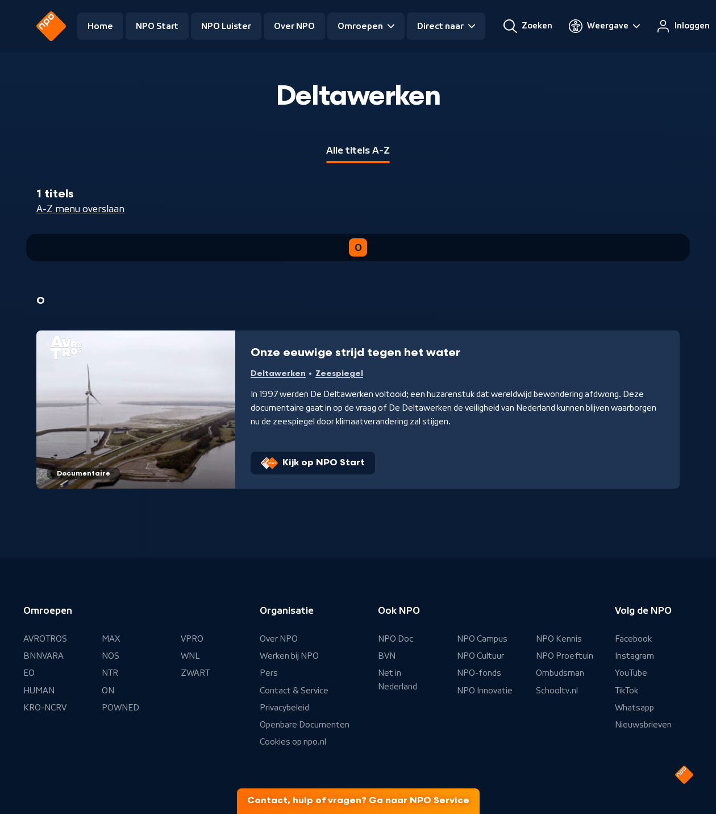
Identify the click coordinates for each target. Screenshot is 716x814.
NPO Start (157, 26)
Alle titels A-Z (358, 150)
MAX (111, 638)
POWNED (120, 707)
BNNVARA (43, 655)
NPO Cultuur (480, 655)
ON (108, 690)
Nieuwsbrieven (643, 724)
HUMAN (39, 690)
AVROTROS (45, 638)
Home (100, 26)
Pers (269, 672)
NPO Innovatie (485, 690)
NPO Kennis (559, 638)
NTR (110, 672)
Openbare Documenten (304, 724)
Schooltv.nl (557, 690)
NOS (110, 655)
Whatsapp (634, 707)
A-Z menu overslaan (80, 209)
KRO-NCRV (44, 707)
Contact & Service (294, 690)
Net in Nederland (397, 679)
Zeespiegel (339, 373)
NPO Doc (395, 638)
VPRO (192, 638)
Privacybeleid (284, 707)
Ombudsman (560, 672)
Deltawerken (278, 373)
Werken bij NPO (289, 655)
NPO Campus (482, 638)
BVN (387, 655)
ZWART (195, 672)
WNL (190, 655)
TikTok (626, 690)
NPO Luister (226, 26)
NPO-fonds (479, 672)
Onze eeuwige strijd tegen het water (355, 353)
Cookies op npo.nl (293, 741)
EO (29, 672)
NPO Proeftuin (564, 655)
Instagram (634, 655)
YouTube (631, 672)
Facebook (633, 638)
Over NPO (294, 26)
